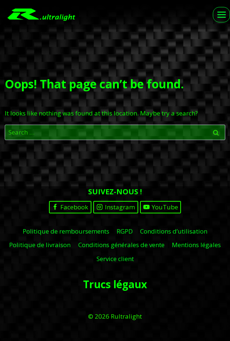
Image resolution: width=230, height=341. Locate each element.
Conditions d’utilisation (173, 231)
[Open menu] (221, 14)
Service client (115, 258)
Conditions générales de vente (121, 245)
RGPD (125, 231)
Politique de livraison (40, 245)
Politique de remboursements (66, 231)
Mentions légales (196, 245)
